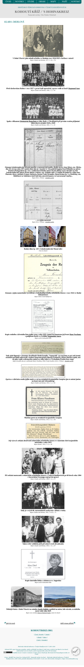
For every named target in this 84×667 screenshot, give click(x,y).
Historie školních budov (44, 613)
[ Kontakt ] (44, 640)
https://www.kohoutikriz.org (70, 659)
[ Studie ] (47, 634)
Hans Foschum (75, 334)
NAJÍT (64, 1)
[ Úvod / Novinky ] (39, 634)
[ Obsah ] (39, 637)
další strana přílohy (67, 623)
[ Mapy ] (44, 637)
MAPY (53, 1)
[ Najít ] (38, 640)
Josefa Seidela (43, 609)
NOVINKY (19, 1)
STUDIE (30, 1)
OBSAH (42, 1)
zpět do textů (10, 623)
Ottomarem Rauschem (28, 121)
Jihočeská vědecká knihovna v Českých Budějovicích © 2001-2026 (36, 646)
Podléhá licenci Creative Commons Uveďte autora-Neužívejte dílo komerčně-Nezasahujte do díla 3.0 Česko (36, 653)
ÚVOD (8, 1)
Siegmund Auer (74, 88)
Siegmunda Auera (54, 336)
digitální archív (49, 178)
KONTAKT (75, 1)
